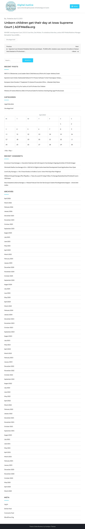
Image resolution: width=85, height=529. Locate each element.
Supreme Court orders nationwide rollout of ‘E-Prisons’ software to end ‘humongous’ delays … (33, 78)
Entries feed (8, 508)
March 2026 (8, 203)
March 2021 (8, 456)
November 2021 (9, 422)
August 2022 (8, 383)
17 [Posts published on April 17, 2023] (6, 139)
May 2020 (7, 482)
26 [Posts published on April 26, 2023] (28, 144)
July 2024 (7, 289)
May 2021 (7, 448)
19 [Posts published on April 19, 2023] (28, 139)
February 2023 (8, 357)
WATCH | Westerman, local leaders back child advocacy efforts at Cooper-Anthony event (32, 73)
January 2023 (8, 362)
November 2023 (9, 323)
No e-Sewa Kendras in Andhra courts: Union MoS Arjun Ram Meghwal (40, 171)
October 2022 (8, 375)
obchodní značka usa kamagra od (15, 167)
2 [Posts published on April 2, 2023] (71, 124)
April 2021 (7, 452)
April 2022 (7, 400)
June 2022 (7, 392)
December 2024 (9, 267)
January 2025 (8, 263)
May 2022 (7, 396)
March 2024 (8, 306)
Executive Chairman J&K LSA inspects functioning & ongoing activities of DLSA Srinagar (48, 163)
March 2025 (8, 254)
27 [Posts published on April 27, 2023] (39, 144)
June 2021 (7, 443)
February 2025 (8, 258)
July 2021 (7, 439)
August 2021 (8, 435)
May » (10, 150)
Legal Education (9, 104)
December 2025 (9, 215)
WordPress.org (9, 517)
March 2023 (8, 353)
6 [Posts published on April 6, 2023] (38, 129)
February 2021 (8, 461)
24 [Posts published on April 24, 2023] (6, 144)
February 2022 (8, 409)
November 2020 (9, 474)
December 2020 (9, 469)
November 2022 (9, 370)
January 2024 (8, 314)
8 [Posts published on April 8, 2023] (60, 129)
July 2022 (7, 388)
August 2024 (8, 284)
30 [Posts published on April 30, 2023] (72, 144)
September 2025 (9, 228)
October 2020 (8, 478)
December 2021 (9, 418)
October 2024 (8, 276)
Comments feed (9, 513)
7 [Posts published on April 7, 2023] (49, 129)
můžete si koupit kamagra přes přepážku (16, 176)
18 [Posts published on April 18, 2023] (17, 139)
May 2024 (7, 297)
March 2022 (8, 405)
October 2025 (8, 224)
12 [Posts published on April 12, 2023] (28, 134)
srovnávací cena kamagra (12, 163)
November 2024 (9, 271)
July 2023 (7, 340)
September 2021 (9, 431)
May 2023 (7, 344)
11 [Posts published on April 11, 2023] (17, 134)
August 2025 (8, 233)
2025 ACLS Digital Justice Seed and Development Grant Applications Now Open (52, 167)
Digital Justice (25, 5)
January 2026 (8, 211)
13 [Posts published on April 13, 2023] (39, 134)
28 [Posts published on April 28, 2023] (50, 144)
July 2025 (7, 237)
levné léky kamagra (10, 171)
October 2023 (8, 327)
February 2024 (8, 310)
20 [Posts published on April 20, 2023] (39, 139)
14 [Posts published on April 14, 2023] (50, 134)
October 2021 (8, 426)
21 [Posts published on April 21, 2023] (50, 139)
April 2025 (7, 250)
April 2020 (7, 486)
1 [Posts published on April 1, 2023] (60, 124)
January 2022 (8, 413)
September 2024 (9, 280)
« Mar (6, 150)
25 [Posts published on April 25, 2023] (17, 144)
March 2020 (8, 491)
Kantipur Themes (50, 526)
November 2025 (9, 220)
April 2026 (7, 198)
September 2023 (9, 332)
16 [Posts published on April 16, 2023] (72, 134)
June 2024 (7, 293)
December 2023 (9, 319)
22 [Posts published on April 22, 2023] (61, 139)
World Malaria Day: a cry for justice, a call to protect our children (24, 86)
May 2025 (7, 246)
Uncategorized (10, 39)
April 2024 (7, 301)
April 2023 (7, 349)
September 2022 (9, 379)
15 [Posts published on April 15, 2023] (61, 134)
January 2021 (8, 465)
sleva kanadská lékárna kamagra (14, 182)
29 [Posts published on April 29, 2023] (61, 144)
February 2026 (8, 207)
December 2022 (9, 366)
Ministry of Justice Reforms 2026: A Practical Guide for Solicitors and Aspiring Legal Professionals (34, 90)
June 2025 (7, 241)
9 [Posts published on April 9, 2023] (71, 129)
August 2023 (8, 336)
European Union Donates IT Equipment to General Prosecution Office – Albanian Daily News (32, 82)
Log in (6, 504)
